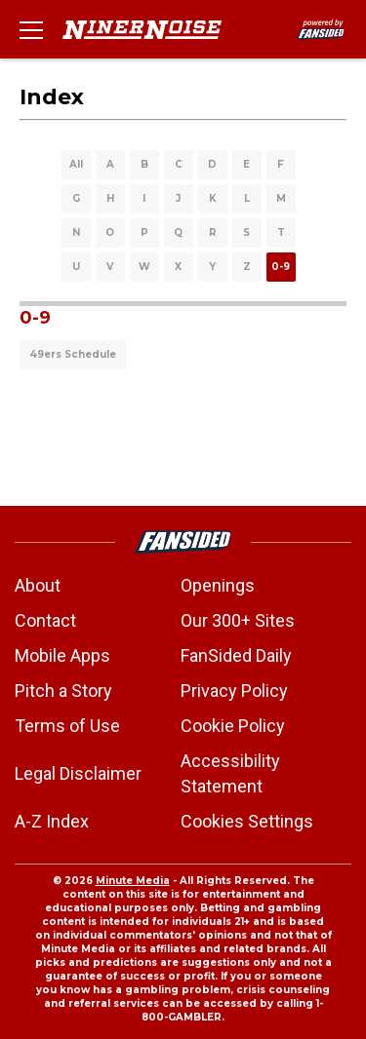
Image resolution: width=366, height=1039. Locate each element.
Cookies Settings (247, 821)
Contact (45, 620)
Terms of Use (67, 725)
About (38, 585)
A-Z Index (52, 821)
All (76, 164)
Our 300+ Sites (238, 620)
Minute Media (133, 880)
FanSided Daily (236, 655)
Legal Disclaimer (78, 773)
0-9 (280, 266)
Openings (218, 585)
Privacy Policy (234, 690)
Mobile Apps (62, 655)
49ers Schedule (72, 354)
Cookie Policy (233, 725)
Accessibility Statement (230, 773)
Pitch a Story (63, 690)
